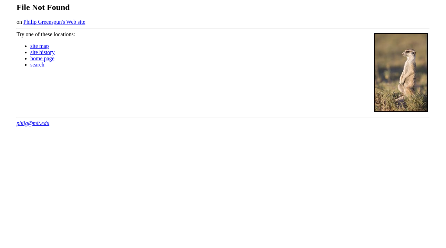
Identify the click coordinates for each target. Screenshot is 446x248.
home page (42, 58)
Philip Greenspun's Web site (54, 22)
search (37, 65)
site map (39, 46)
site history (42, 52)
